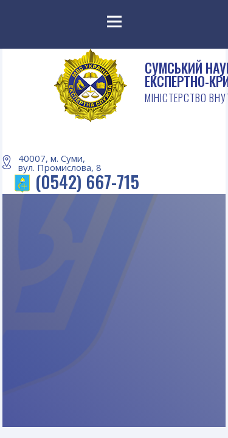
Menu (114, 24)
